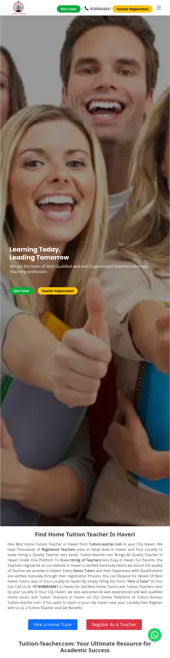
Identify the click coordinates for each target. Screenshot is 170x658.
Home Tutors (84, 570)
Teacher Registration (132, 9)
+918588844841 (45, 586)
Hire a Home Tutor (53, 624)
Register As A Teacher (114, 624)
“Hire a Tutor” (138, 581)
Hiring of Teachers (85, 560)
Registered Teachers (59, 549)
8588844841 (98, 8)
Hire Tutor (69, 9)
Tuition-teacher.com (105, 544)
